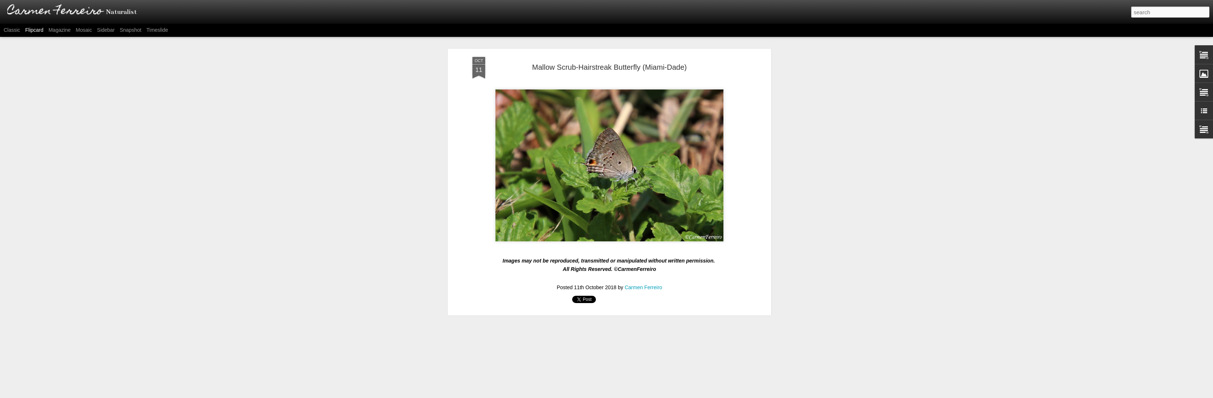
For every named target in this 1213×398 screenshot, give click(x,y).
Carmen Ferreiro (643, 233)
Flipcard (34, 30)
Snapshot (130, 30)
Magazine (60, 30)
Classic (12, 30)
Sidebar (106, 30)
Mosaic (84, 30)
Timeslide (157, 30)
